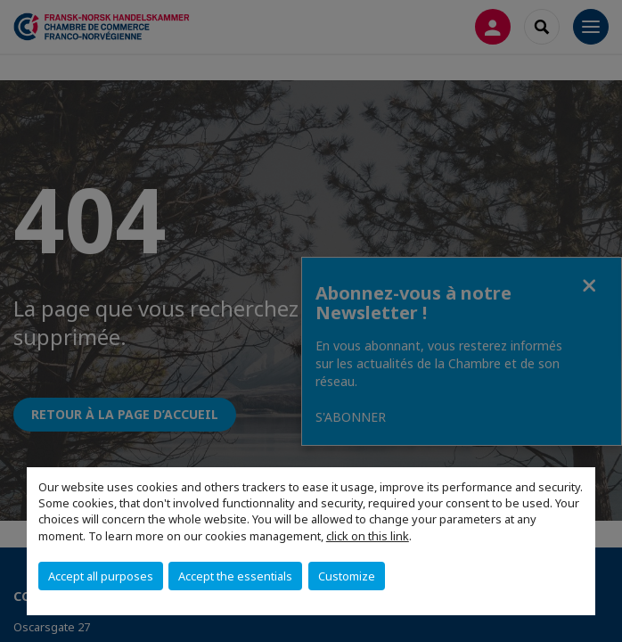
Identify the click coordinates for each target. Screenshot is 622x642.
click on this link (367, 536)
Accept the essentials (235, 576)
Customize (346, 576)
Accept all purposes (100, 576)
